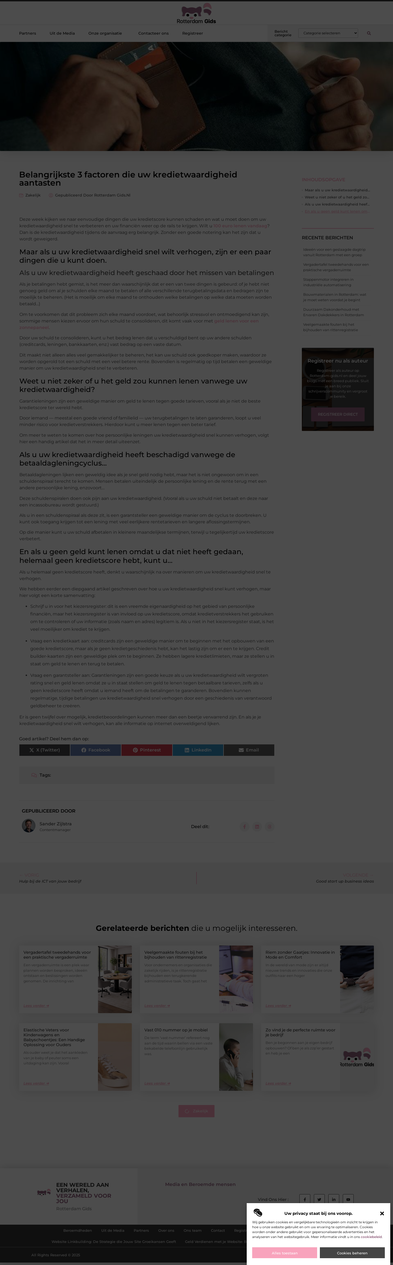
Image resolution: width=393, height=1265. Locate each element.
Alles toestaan (285, 1253)
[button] (382, 1213)
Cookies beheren (352, 1253)
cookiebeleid (371, 1237)
